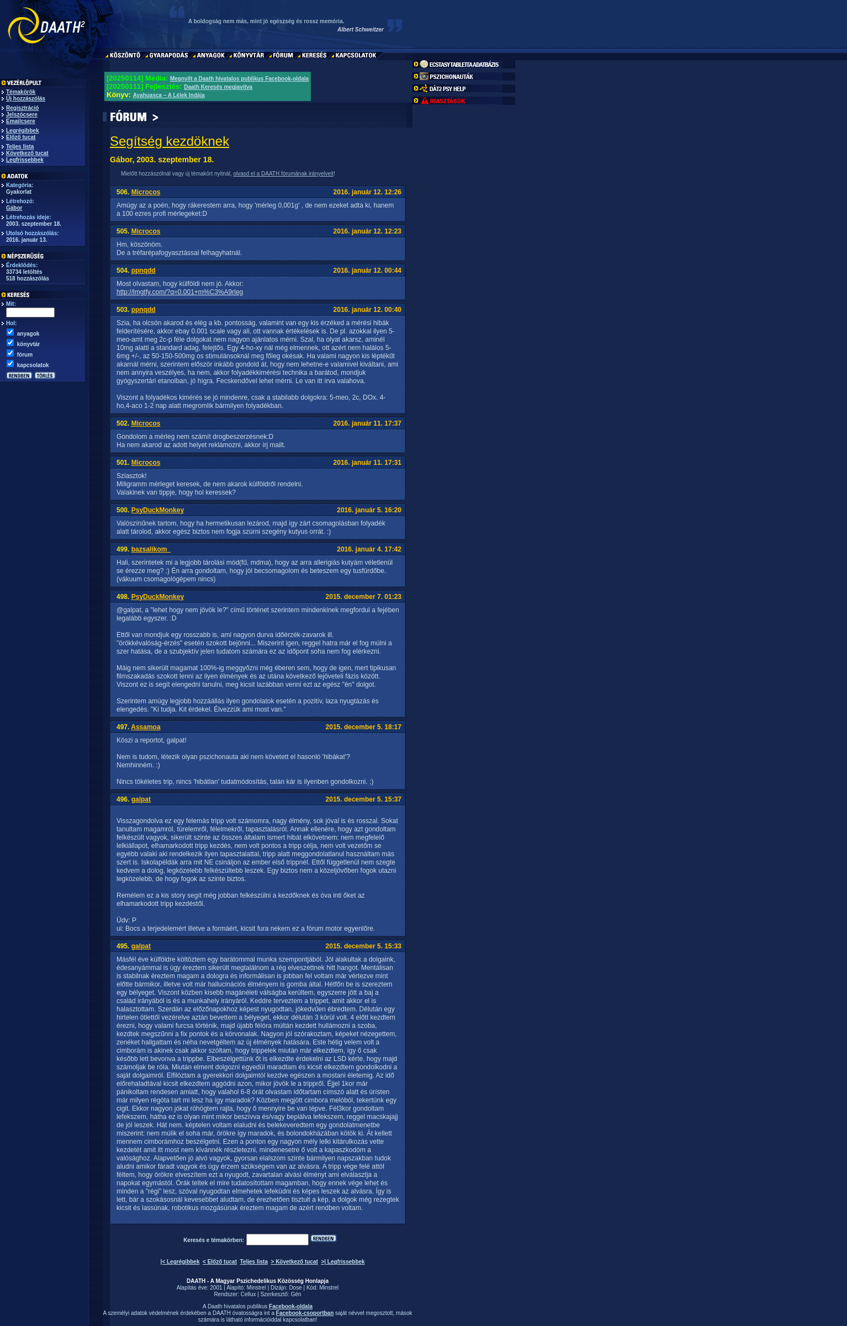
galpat (141, 799)
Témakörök (20, 92)
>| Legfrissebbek (342, 1262)
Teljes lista (20, 147)
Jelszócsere (22, 115)
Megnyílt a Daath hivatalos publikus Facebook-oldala (239, 79)
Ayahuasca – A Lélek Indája (169, 95)
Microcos (146, 192)
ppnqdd (143, 270)
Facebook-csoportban (304, 1313)
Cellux (248, 1294)
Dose (295, 1288)
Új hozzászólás (25, 99)
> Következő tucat (294, 1262)
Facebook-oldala (291, 1306)
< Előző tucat (220, 1262)
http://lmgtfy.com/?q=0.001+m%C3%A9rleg (180, 292)
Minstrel (256, 1288)
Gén (296, 1294)
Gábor (14, 208)
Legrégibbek (22, 131)
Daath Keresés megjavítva (218, 87)
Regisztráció (22, 108)
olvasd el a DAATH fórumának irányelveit (283, 174)
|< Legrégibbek (180, 1262)
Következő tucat (27, 153)
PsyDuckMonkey (157, 510)
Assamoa (145, 727)
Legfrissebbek (25, 160)
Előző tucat (20, 137)
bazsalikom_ (151, 549)
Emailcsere (20, 121)
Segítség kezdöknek (169, 141)
